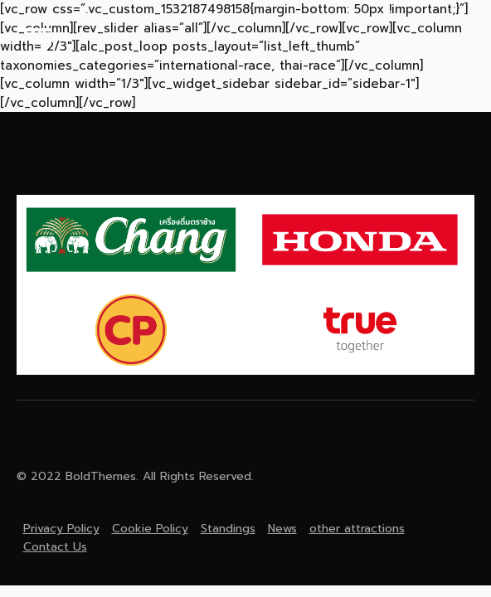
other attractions (357, 528)
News (282, 528)
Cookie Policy (150, 528)
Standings (228, 528)
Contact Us (55, 547)
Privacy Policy (61, 528)
